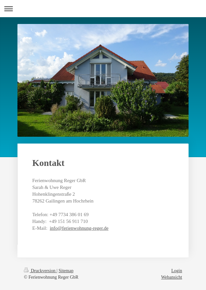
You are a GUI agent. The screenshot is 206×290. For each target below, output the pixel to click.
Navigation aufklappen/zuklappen (103, 9)
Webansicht (171, 277)
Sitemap (66, 270)
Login (176, 270)
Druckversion (40, 270)
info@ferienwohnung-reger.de (79, 228)
